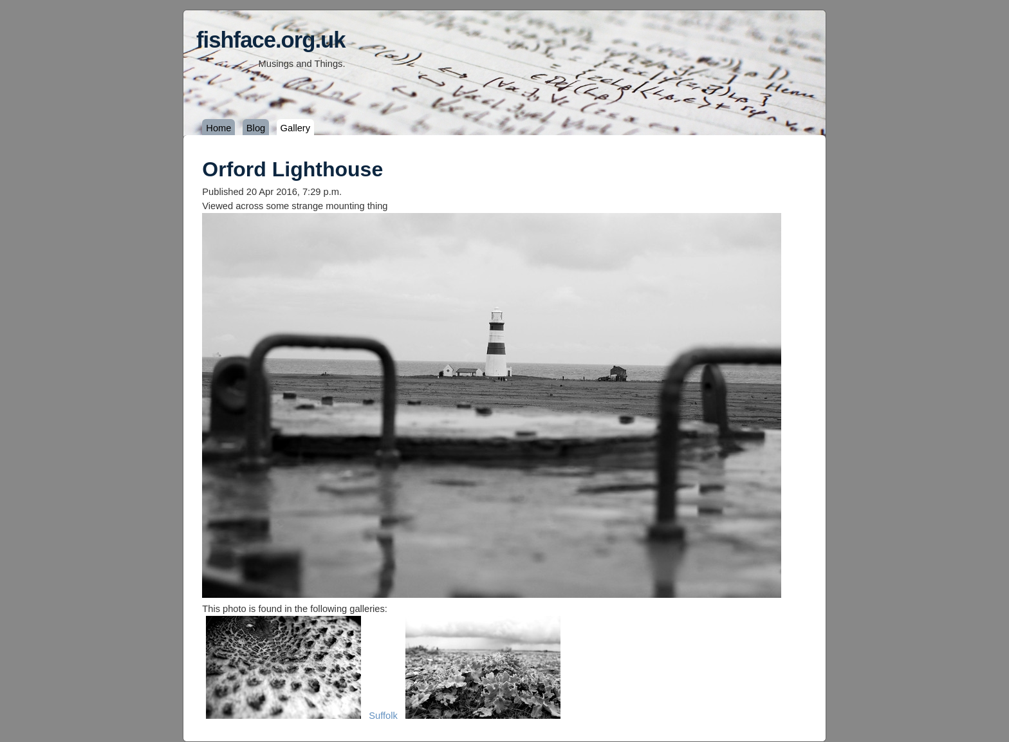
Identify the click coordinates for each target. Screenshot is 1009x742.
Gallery (295, 128)
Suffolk (383, 715)
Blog (255, 128)
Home (218, 128)
